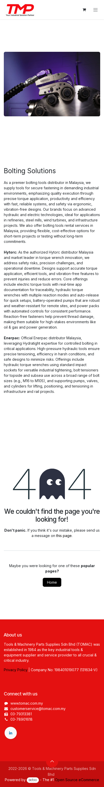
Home (52, 582)
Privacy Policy (15, 670)
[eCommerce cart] (84, 9)
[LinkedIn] (11, 733)
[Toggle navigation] (95, 10)
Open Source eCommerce (77, 780)
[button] (52, 761)
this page (64, 535)
